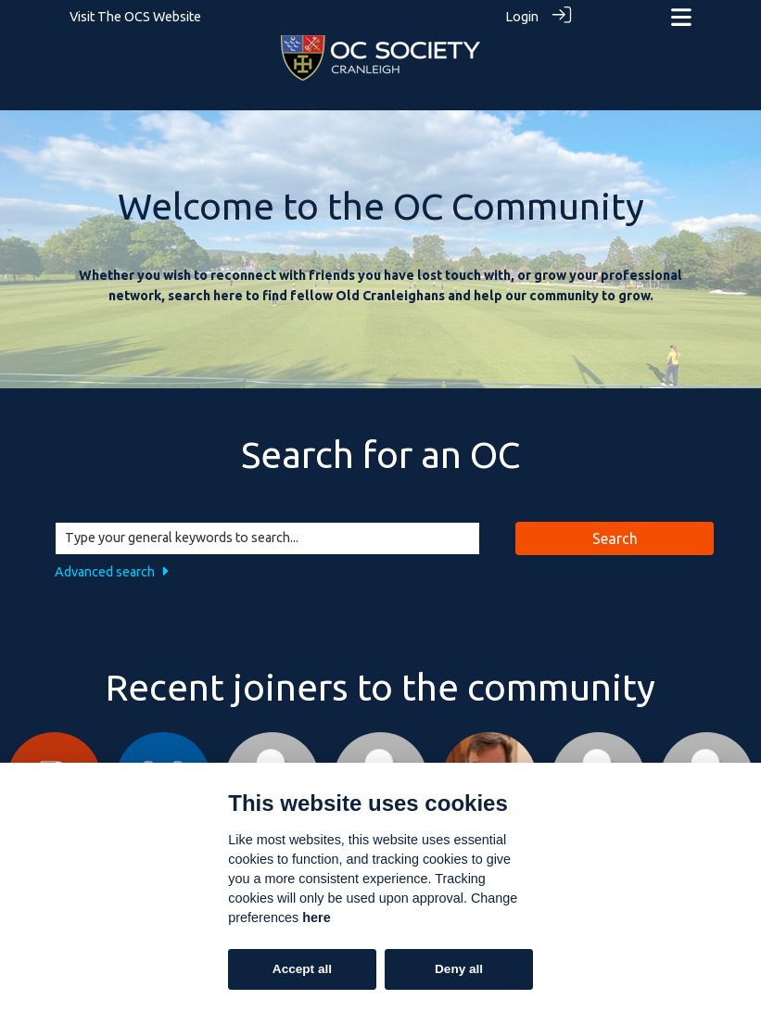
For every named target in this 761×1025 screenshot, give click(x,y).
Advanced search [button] (111, 570)
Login (522, 16)
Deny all (459, 969)
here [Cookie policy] (316, 917)
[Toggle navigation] (681, 17)
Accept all (302, 969)
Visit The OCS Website (135, 16)
